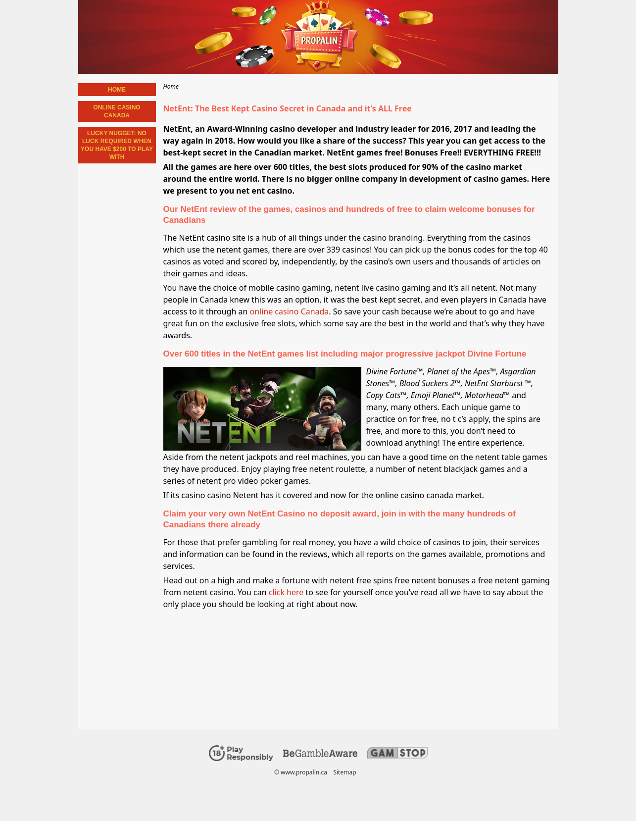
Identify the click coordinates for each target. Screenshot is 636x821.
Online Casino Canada (116, 111)
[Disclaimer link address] (320, 755)
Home (117, 89)
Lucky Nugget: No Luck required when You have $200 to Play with (117, 145)
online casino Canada (289, 311)
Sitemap (344, 772)
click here (286, 592)
